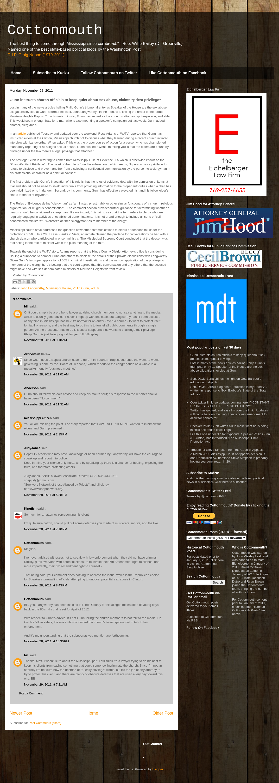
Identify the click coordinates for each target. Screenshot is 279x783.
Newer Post (21, 713)
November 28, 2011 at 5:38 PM (45, 495)
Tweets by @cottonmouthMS (206, 496)
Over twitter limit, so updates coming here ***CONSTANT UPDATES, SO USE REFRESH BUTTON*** (229, 404)
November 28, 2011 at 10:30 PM (46, 641)
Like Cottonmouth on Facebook (177, 73)
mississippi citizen (38, 418)
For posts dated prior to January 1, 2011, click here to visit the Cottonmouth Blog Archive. (205, 562)
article (22, 133)
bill (26, 306)
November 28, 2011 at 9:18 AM (45, 340)
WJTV (95, 288)
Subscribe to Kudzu (51, 73)
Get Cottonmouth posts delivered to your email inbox (202, 606)
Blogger (157, 769)
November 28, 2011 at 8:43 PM (45, 585)
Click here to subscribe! (231, 482)
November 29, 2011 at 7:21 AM (45, 684)
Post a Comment (31, 693)
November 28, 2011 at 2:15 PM (45, 434)
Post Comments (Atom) (45, 723)
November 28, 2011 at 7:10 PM (45, 529)
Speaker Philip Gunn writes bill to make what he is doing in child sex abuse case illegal (229, 428)
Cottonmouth (54, 30)
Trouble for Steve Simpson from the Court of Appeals (226, 450)
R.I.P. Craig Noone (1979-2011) (36, 55)
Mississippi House (58, 288)
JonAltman (32, 353)
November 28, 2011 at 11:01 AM (46, 374)
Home (16, 73)
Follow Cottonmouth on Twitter (109, 73)
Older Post (162, 713)
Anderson (31, 388)
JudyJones (32, 448)
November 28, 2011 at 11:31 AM (46, 404)
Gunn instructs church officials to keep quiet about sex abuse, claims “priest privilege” (227, 357)
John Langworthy (32, 288)
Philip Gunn (81, 288)
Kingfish (30, 508)
